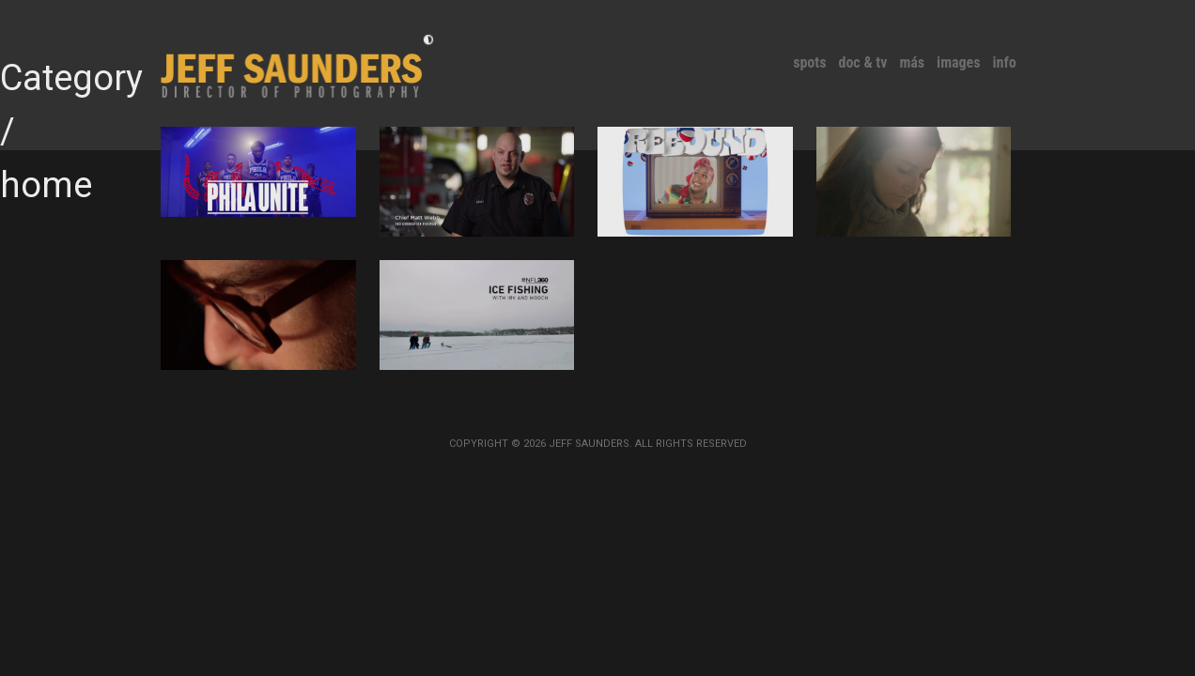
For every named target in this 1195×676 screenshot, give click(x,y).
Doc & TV (862, 62)
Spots (809, 62)
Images (958, 62)
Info (1005, 62)
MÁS (911, 62)
